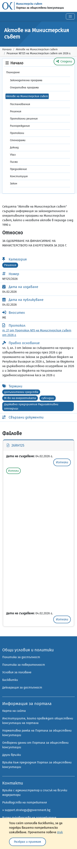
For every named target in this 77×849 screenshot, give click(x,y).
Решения (15, 111)
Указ (13, 154)
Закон (13, 183)
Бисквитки (10, 680)
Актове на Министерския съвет (37, 49)
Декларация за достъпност (22, 687)
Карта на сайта (14, 711)
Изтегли (62, 462)
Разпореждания (20, 125)
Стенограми (17, 140)
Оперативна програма (24, 87)
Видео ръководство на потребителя (29, 817)
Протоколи (17, 133)
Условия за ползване (16, 672)
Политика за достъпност (21, 657)
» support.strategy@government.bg (26, 810)
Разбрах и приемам (27, 841)
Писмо (14, 162)
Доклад (14, 147)
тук (60, 832)
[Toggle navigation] (70, 16)
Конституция (19, 176)
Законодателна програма (26, 80)
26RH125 (15, 445)
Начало (6, 49)
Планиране (13, 72)
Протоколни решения (24, 118)
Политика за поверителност (23, 664)
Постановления (20, 104)
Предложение (18, 169)
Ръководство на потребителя (24, 802)
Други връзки (11, 755)
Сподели (64, 61)
